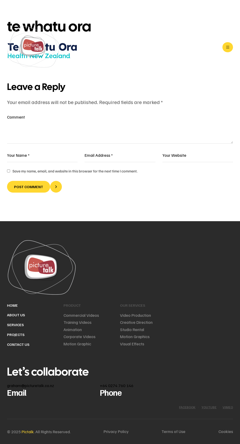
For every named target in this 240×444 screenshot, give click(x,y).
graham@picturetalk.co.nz (30, 385)
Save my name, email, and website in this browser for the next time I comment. (75, 171)
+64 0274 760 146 (116, 385)
